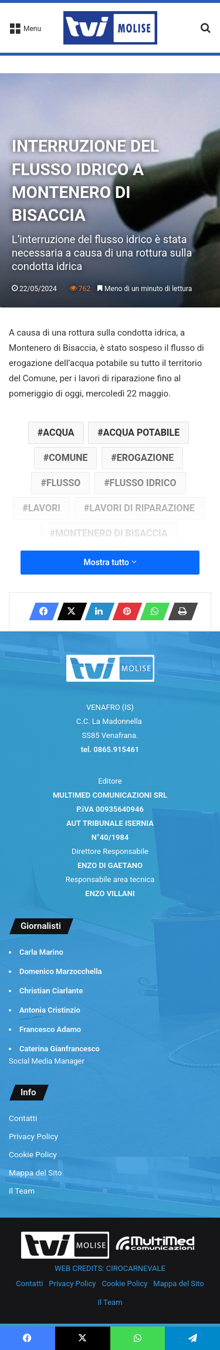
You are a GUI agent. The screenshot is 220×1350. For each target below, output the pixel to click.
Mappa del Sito (35, 1172)
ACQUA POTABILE (141, 432)
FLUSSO (63, 482)
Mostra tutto (109, 562)
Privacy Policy (33, 1136)
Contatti (23, 1118)
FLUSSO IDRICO (143, 482)
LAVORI (44, 508)
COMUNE (68, 457)
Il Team (22, 1190)
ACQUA (58, 432)
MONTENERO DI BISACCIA (111, 533)
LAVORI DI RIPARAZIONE (142, 508)
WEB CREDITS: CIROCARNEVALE (110, 1268)
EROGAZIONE (145, 457)
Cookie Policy (33, 1154)
